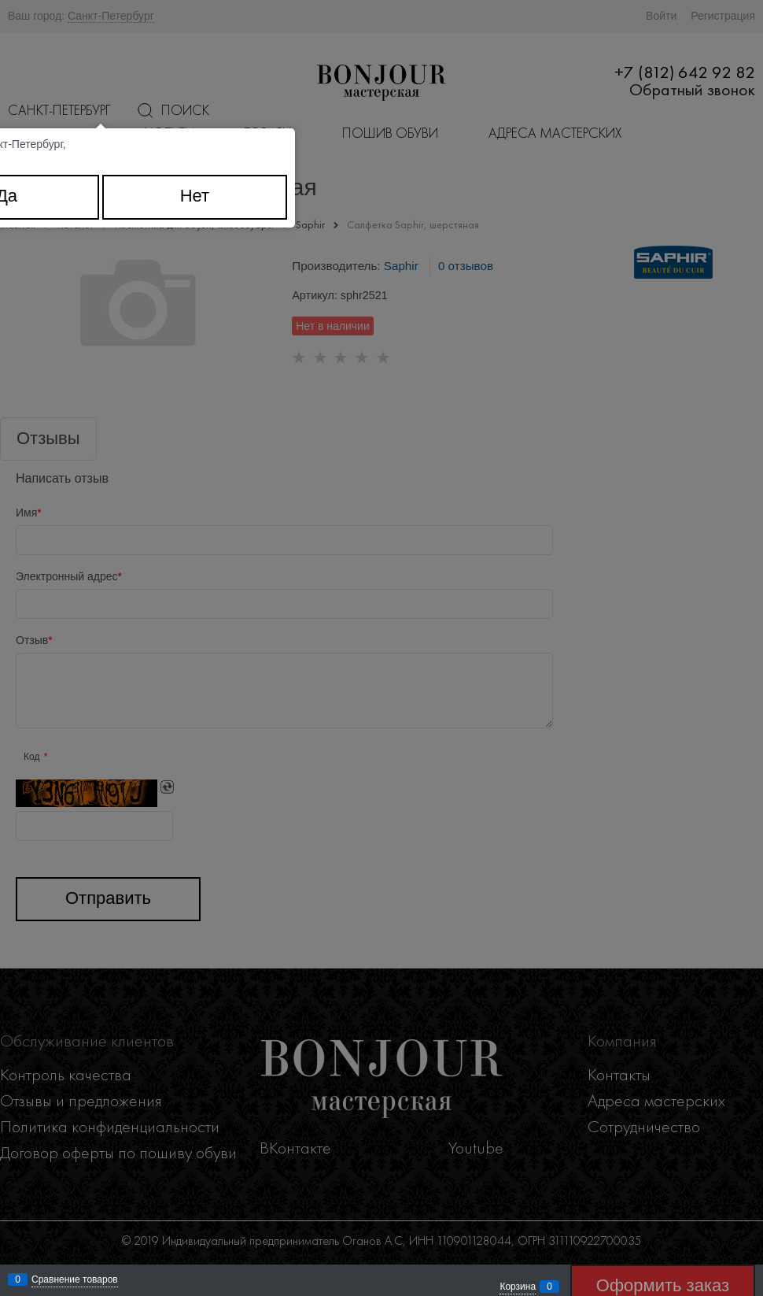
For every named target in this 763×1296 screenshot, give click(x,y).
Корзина (517, 1286)
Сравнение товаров (74, 1279)
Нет (194, 196)
